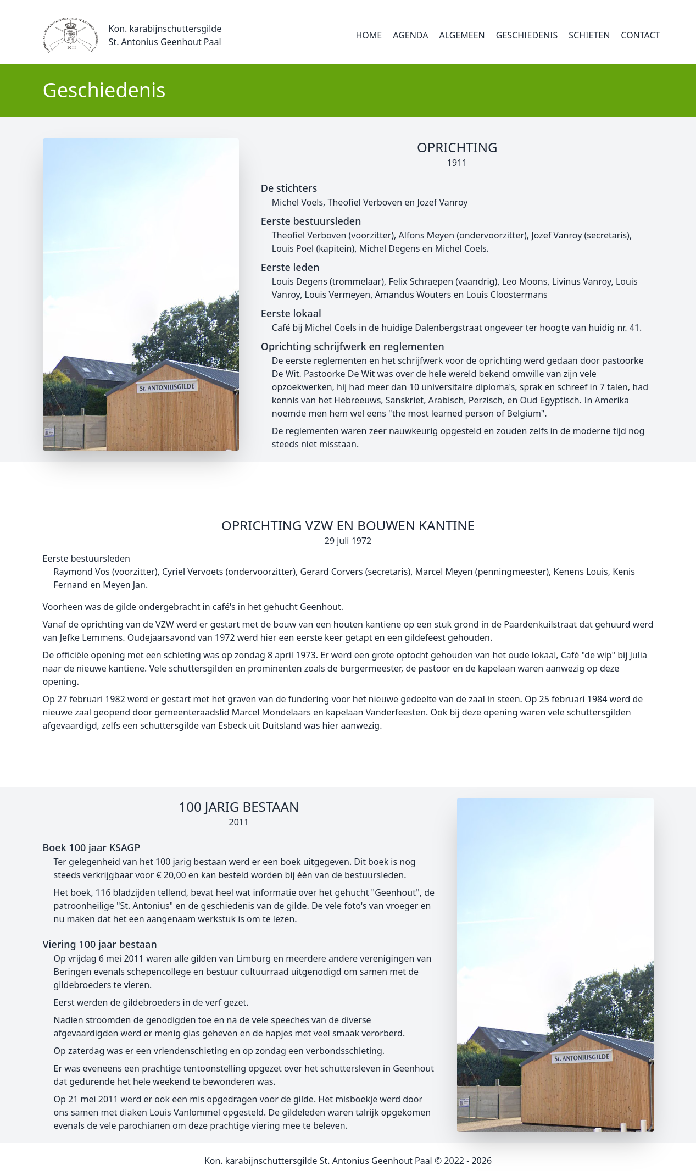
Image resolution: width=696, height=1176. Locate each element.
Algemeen (462, 35)
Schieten (589, 35)
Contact (640, 35)
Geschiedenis (527, 35)
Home (369, 35)
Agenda (410, 35)
